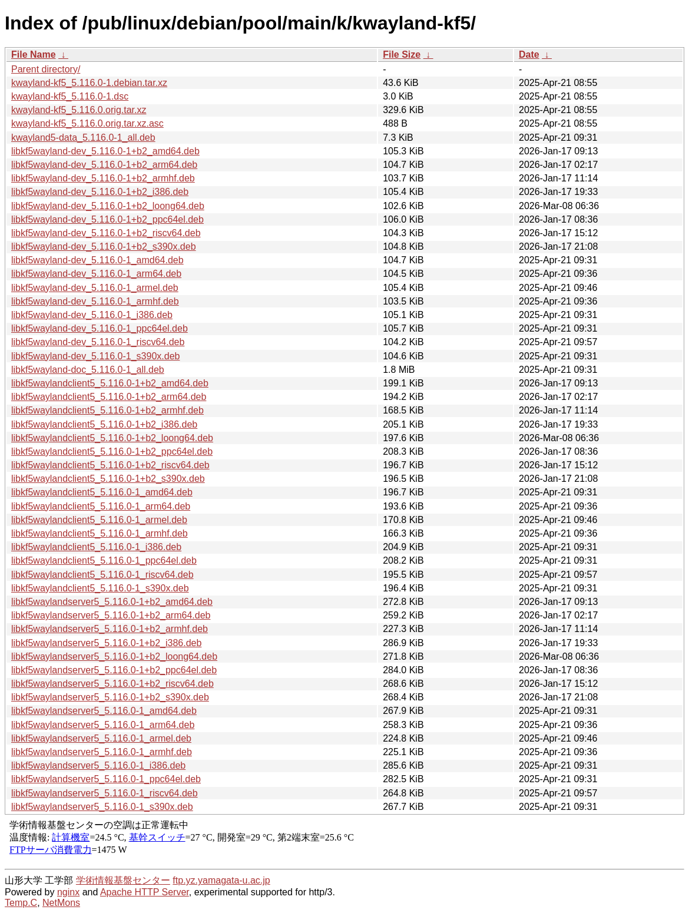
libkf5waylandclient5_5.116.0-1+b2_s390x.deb (108, 479)
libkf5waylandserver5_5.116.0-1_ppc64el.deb (106, 779)
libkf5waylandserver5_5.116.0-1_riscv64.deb (104, 793)
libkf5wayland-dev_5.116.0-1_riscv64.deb (97, 342)
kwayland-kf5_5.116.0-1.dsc (69, 96)
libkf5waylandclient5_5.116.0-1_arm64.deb (100, 506)
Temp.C (21, 903)
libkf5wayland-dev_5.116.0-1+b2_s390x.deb (103, 247)
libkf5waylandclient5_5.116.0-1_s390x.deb (100, 588)
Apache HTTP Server (144, 892)
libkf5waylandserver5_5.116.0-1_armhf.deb (101, 752)
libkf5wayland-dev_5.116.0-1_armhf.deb (95, 301)
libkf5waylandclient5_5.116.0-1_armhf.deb (99, 533)
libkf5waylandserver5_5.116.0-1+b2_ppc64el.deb (114, 670)
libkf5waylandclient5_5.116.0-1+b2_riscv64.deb (110, 465)
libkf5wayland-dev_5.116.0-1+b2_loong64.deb (107, 206)
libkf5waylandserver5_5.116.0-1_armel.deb (101, 738)
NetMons (61, 903)
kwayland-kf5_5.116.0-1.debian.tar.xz (89, 83)
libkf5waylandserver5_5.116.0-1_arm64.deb (102, 725)
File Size (401, 54)
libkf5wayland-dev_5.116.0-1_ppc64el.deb (99, 328)
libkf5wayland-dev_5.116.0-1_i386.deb (92, 315)
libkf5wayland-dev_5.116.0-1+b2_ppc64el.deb (107, 219)
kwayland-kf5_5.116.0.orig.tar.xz (78, 110)
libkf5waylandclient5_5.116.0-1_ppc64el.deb (104, 560)
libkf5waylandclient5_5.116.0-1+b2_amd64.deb (109, 383)
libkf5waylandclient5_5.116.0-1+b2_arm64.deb (108, 397)
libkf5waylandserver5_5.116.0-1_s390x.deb (102, 807)
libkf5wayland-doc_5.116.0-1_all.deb (87, 370)
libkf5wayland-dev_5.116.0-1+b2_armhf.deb (103, 178)
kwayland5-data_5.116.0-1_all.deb (83, 138)
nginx (68, 892)
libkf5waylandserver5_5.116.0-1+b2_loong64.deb (114, 656)
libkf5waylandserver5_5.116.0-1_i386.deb (98, 765)
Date (529, 54)
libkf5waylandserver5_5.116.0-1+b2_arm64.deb (110, 615)
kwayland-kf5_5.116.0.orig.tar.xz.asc (87, 123)
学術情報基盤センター (123, 880)
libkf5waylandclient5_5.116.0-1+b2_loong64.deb (112, 438)
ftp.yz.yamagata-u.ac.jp (221, 880)
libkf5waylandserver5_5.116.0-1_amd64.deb (104, 711)
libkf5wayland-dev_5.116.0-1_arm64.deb (96, 274)
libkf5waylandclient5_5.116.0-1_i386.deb (96, 547)
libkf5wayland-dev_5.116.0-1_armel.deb (94, 288)
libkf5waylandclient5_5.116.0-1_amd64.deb (102, 492)
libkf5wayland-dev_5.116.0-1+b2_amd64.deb (105, 151)
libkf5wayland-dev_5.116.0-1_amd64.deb (97, 260)
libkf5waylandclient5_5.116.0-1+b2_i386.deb (104, 424)
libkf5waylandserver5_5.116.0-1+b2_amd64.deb (112, 602)
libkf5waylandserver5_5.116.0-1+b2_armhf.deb (109, 629)
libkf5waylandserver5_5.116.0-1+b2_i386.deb (106, 643)
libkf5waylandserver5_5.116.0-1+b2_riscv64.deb (112, 684)
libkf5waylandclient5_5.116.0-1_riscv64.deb (102, 575)
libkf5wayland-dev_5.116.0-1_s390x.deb (95, 356)
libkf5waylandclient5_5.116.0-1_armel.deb (99, 520)
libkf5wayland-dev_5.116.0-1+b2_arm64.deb (104, 165)
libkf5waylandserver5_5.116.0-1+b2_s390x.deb (110, 697)
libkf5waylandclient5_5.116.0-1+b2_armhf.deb (107, 410)
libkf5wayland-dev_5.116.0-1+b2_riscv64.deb (106, 233)
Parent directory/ (45, 69)
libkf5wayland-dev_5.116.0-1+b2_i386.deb (99, 192)
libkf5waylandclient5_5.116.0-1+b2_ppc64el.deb (112, 451)
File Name (33, 54)
